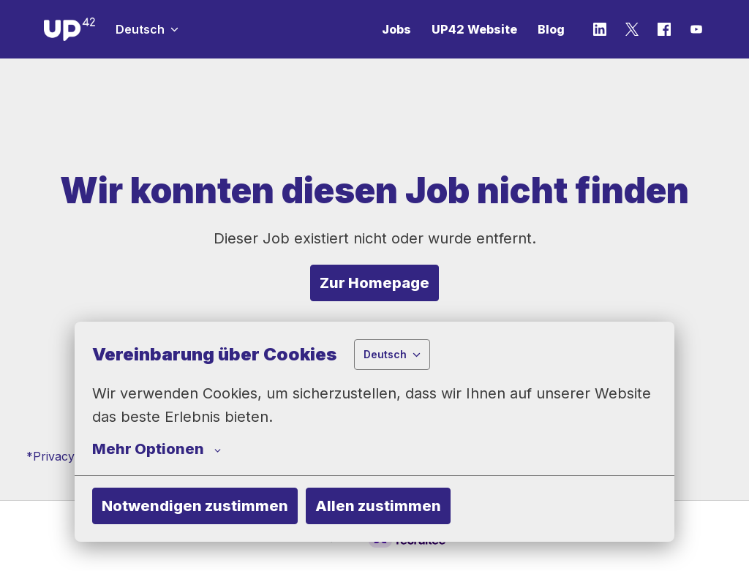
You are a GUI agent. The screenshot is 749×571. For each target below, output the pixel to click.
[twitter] (632, 29)
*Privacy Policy (69, 456)
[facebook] (664, 29)
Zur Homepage (374, 283)
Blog (551, 29)
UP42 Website (474, 29)
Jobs (396, 29)
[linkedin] (599, 29)
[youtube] (696, 29)
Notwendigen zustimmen (195, 506)
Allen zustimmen (378, 506)
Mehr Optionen (156, 449)
